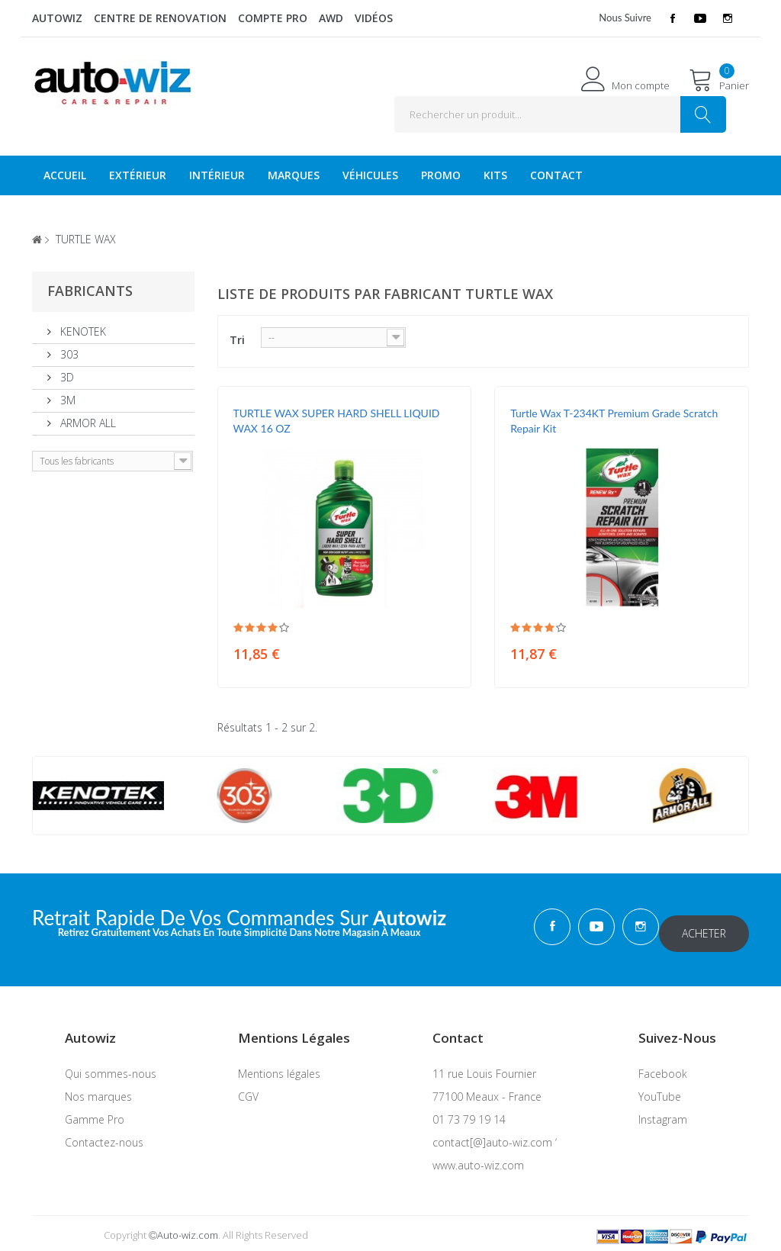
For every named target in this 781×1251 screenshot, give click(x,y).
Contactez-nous (104, 1135)
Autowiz (57, 18)
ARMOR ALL (86, 423)
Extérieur (137, 175)
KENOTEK (81, 331)
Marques (294, 175)
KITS (495, 175)
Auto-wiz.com (187, 1228)
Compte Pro (272, 18)
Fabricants (90, 290)
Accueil (64, 175)
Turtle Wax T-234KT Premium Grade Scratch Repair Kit (614, 421)
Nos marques (98, 1089)
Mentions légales (279, 1067)
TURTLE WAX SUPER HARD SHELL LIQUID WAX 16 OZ (336, 421)
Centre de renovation (160, 18)
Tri (237, 340)
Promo (441, 175)
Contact (556, 175)
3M (66, 400)
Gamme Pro (94, 1112)
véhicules (370, 175)
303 (68, 354)
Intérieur (217, 175)
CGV (248, 1089)
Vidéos (374, 18)
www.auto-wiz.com (478, 1158)
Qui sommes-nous (110, 1067)
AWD (331, 18)
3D (65, 377)
